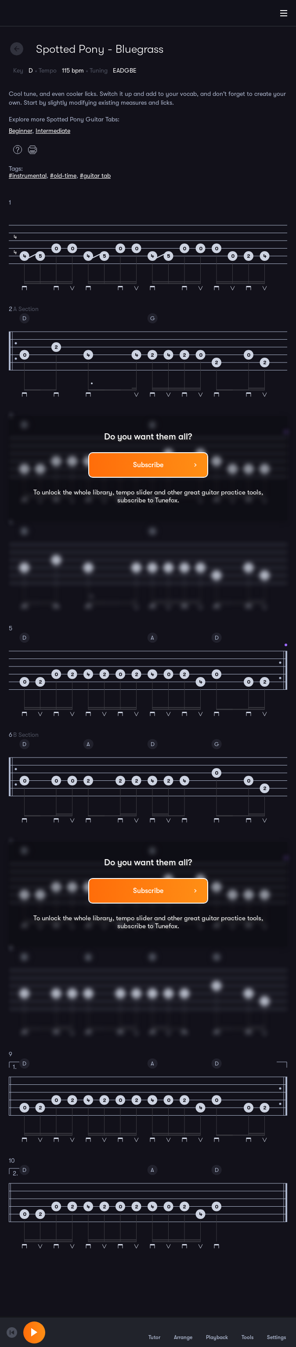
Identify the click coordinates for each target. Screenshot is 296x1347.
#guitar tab (95, 175)
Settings (276, 1332)
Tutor (154, 1332)
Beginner (20, 130)
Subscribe (148, 465)
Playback (217, 1332)
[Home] (35, 14)
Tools (247, 1332)
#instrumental (28, 175)
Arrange (183, 1332)
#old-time (63, 175)
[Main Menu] (284, 13)
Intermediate (53, 130)
